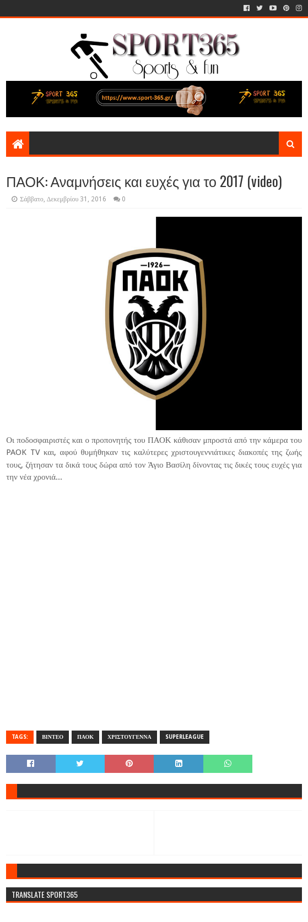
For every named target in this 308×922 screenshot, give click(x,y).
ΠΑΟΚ (85, 737)
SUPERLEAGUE (184, 737)
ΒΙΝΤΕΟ (52, 737)
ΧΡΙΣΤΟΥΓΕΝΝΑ (129, 737)
